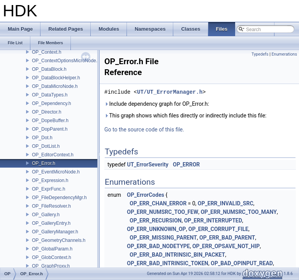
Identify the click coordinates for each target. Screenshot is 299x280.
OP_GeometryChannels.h (58, 240)
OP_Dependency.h (51, 103)
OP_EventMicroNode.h (56, 172)
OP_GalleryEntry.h (51, 223)
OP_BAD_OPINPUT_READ (242, 263)
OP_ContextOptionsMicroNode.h (66, 60)
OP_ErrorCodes (145, 195)
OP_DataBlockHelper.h (56, 77)
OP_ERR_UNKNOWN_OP (156, 229)
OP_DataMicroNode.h (54, 86)
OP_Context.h (46, 52)
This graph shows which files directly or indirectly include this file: (185, 115)
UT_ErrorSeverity (147, 164)
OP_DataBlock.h (49, 69)
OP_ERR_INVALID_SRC (225, 203)
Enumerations (284, 54)
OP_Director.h (46, 112)
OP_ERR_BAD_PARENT (227, 237)
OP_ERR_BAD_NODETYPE (158, 246)
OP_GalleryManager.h (55, 231)
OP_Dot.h (42, 137)
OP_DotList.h (46, 146)
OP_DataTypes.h (49, 95)
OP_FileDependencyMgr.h (59, 197)
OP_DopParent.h (49, 129)
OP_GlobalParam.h (52, 249)
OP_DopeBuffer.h (50, 120)
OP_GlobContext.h (51, 257)
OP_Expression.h (50, 180)
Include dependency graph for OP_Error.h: (156, 104)
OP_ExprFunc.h (48, 189)
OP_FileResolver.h (51, 206)
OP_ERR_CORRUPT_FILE (218, 229)
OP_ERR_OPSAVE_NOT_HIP (226, 246)
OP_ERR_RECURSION (155, 220)
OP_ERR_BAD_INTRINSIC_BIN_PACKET (177, 255)
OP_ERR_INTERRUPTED (213, 220)
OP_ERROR (186, 164)
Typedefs (260, 54)
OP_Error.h (43, 163)
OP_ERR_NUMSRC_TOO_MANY (238, 212)
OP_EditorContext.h (53, 155)
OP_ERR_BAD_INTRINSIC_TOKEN (167, 263)
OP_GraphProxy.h (51, 266)
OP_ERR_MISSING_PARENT (163, 237)
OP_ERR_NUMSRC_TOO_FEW (162, 212)
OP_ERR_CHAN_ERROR (158, 203)
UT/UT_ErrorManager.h (169, 92)
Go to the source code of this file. (144, 129)
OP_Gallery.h (46, 214)
